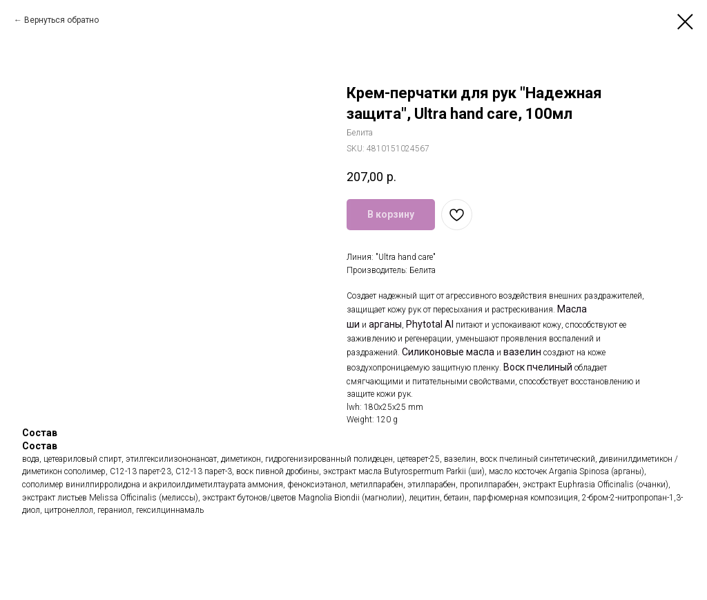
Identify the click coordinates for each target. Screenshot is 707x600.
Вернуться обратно (61, 20)
